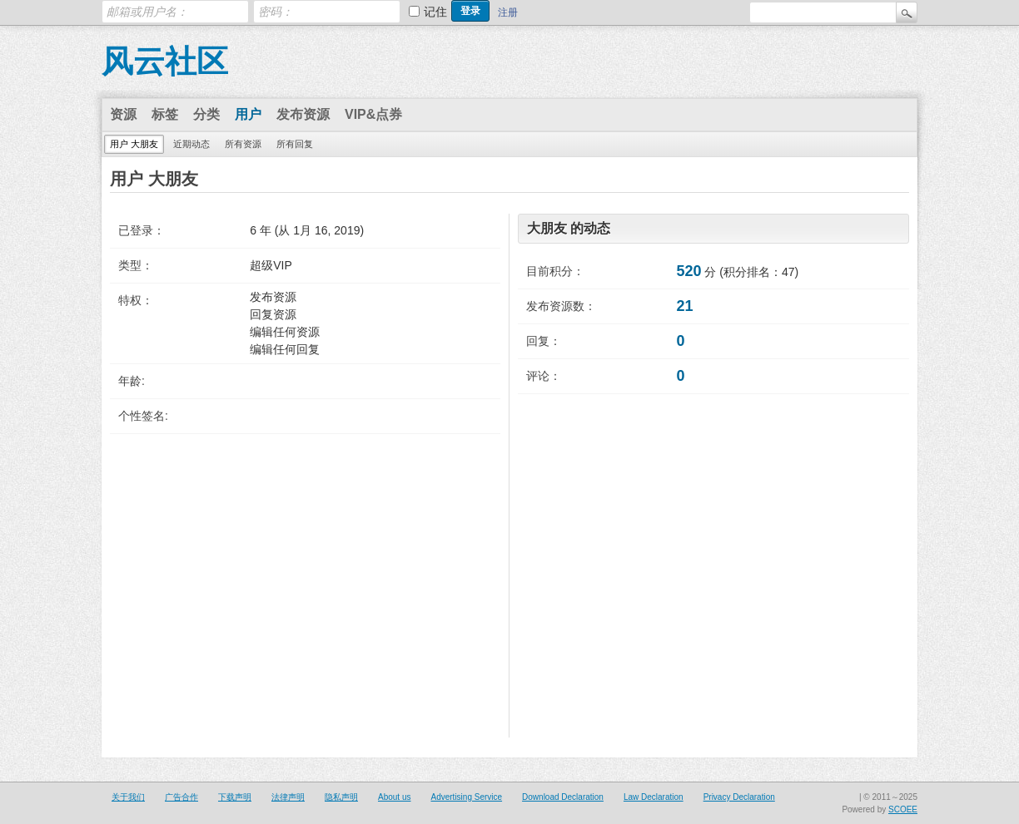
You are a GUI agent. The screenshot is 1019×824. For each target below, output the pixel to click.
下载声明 (234, 797)
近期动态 (191, 144)
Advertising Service (466, 797)
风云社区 (165, 61)
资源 (123, 114)
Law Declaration (653, 797)
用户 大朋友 (134, 144)
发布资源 (303, 114)
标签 (165, 114)
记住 (435, 11)
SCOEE (902, 809)
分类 (206, 114)
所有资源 (243, 144)
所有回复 (294, 144)
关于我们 (128, 797)
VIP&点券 (373, 114)
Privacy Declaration (739, 797)
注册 (508, 12)
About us (394, 797)
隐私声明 (341, 797)
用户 (248, 114)
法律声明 (288, 797)
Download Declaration (563, 797)
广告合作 (181, 797)
